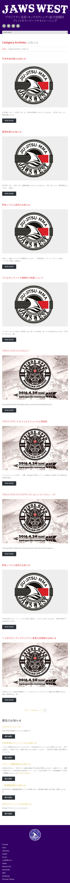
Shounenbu (6, 870)
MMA (4, 873)
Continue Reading (24, 773)
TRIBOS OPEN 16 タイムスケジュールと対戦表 (24, 421)
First (26, 710)
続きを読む (8, 736)
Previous (34, 710)
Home (4, 49)
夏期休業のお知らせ (12, 131)
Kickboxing (6, 876)
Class (4, 847)
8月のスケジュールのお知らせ (17, 804)
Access (4, 857)
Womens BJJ (6, 866)
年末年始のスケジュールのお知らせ (19, 742)
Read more (9, 120)
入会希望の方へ (7, 860)
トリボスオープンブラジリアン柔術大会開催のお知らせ (29, 638)
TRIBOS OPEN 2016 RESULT (15, 350)
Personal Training (8, 879)
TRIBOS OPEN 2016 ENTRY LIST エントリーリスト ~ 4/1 (29, 494)
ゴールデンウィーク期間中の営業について (22, 277)
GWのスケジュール (11, 726)
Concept (5, 844)
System (4, 854)
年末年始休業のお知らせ (14, 58)
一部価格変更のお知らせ (14, 785)
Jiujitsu (4, 863)
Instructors (5, 851)
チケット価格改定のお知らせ (16, 764)
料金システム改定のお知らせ (16, 204)
